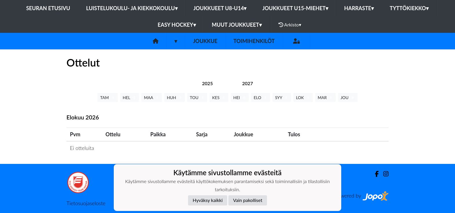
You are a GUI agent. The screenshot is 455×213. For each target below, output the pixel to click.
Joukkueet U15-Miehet (295, 8)
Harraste (359, 8)
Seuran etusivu (48, 8)
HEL (129, 97)
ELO (261, 97)
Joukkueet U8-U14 (220, 8)
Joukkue (205, 41)
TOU (197, 97)
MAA (151, 97)
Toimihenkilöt (254, 41)
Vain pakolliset (247, 200)
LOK (303, 97)
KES (219, 97)
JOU (348, 97)
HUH (174, 97)
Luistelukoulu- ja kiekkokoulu (132, 8)
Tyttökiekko (409, 8)
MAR (325, 97)
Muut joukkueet (237, 25)
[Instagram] (384, 174)
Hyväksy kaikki (208, 200)
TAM (107, 97)
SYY (281, 97)
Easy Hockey (177, 25)
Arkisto (290, 24)
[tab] (207, 83)
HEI (239, 97)
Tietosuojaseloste (85, 203)
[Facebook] (374, 174)
